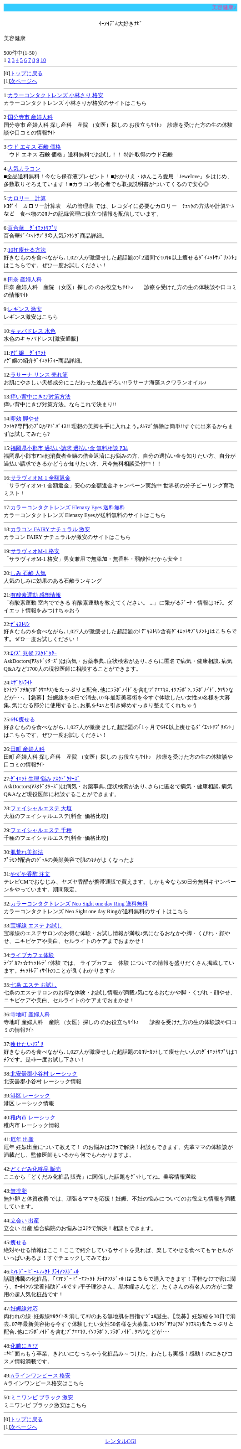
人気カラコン (24, 169)
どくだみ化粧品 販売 (35, 1169)
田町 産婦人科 (27, 749)
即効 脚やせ (24, 418)
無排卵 (18, 1191)
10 (43, 60)
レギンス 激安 (25, 309)
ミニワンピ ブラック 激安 (41, 1397)
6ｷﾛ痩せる (22, 719)
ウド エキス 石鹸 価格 (34, 147)
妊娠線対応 (24, 1308)
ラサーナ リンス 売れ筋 (39, 375)
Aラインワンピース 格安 (40, 1375)
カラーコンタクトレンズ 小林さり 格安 (55, 95)
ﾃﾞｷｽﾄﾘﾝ (20, 624)
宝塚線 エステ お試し (36, 925)
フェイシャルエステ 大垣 (41, 808)
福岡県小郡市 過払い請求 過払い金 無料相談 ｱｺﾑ (69, 448)
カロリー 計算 (27, 198)
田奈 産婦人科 (25, 279)
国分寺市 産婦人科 (30, 117)
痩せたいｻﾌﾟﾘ (26, 1044)
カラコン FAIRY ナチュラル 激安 (50, 529)
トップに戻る (26, 73)
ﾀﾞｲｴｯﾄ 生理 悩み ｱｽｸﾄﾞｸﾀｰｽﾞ (45, 779)
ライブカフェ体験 (32, 955)
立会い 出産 (24, 1220)
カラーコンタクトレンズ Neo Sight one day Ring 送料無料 (78, 903)
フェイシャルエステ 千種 (41, 830)
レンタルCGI (120, 1441)
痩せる (18, 1242)
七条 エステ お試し (33, 985)
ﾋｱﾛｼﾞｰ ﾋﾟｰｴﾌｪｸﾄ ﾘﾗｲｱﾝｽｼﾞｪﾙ (44, 1271)
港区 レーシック (30, 1095)
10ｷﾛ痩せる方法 (27, 250)
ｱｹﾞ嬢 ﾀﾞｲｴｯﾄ (28, 353)
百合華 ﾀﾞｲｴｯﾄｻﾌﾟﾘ (32, 228)
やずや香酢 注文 (30, 874)
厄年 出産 (22, 1139)
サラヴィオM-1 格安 (35, 551)
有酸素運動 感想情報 (35, 595)
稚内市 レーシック (32, 1117)
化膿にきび (24, 1346)
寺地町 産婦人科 (30, 1014)
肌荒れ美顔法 (26, 852)
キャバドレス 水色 (32, 331)
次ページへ (23, 81)
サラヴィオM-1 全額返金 (40, 478)
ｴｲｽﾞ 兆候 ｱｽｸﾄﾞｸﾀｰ (33, 653)
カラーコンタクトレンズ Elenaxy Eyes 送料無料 (67, 507)
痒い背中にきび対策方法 (40, 396)
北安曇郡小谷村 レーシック (43, 1074)
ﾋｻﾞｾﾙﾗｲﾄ (21, 682)
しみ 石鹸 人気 (28, 573)
